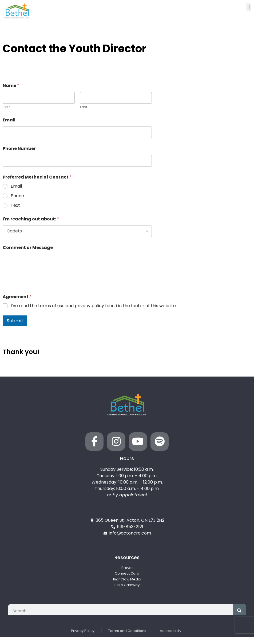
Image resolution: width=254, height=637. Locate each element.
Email (9, 119)
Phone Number (19, 148)
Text (15, 205)
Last (84, 107)
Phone (17, 196)
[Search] (239, 611)
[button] (248, 7)
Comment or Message (28, 247)
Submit (15, 321)
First (6, 107)
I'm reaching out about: (31, 218)
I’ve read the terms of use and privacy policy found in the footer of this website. (94, 306)
